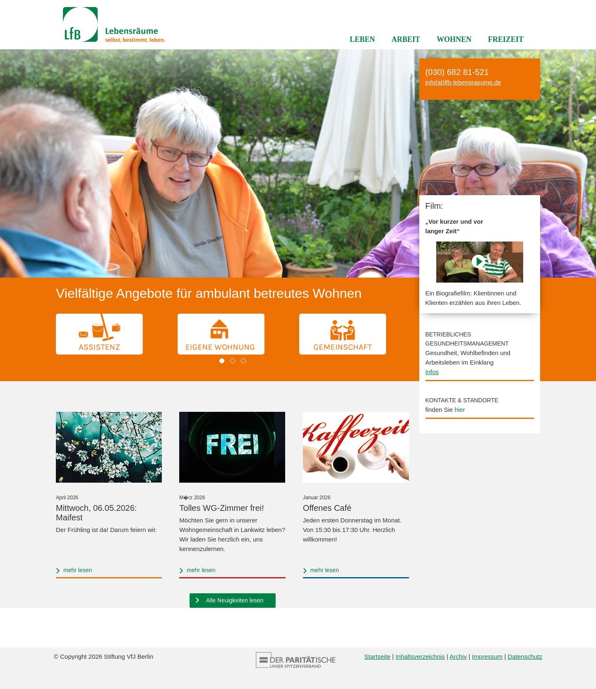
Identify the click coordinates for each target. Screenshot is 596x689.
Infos (432, 371)
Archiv (458, 656)
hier (459, 409)
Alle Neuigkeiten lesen (235, 600)
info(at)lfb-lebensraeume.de (463, 82)
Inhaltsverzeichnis (420, 656)
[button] (221, 360)
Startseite (377, 656)
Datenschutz (525, 656)
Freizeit (506, 39)
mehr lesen (77, 570)
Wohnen (454, 39)
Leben (362, 39)
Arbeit (406, 39)
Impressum (487, 656)
